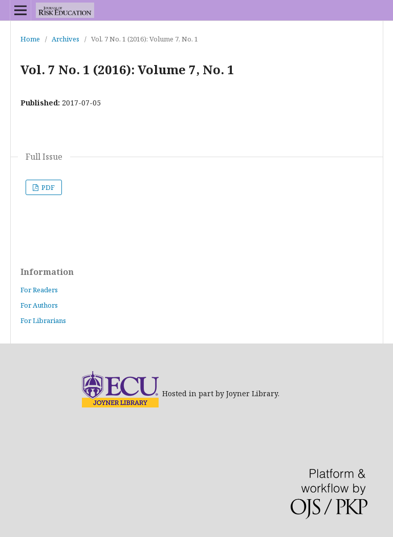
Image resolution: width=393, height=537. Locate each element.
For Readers (39, 289)
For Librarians (43, 320)
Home (30, 39)
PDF (47, 187)
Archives (65, 39)
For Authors (39, 305)
